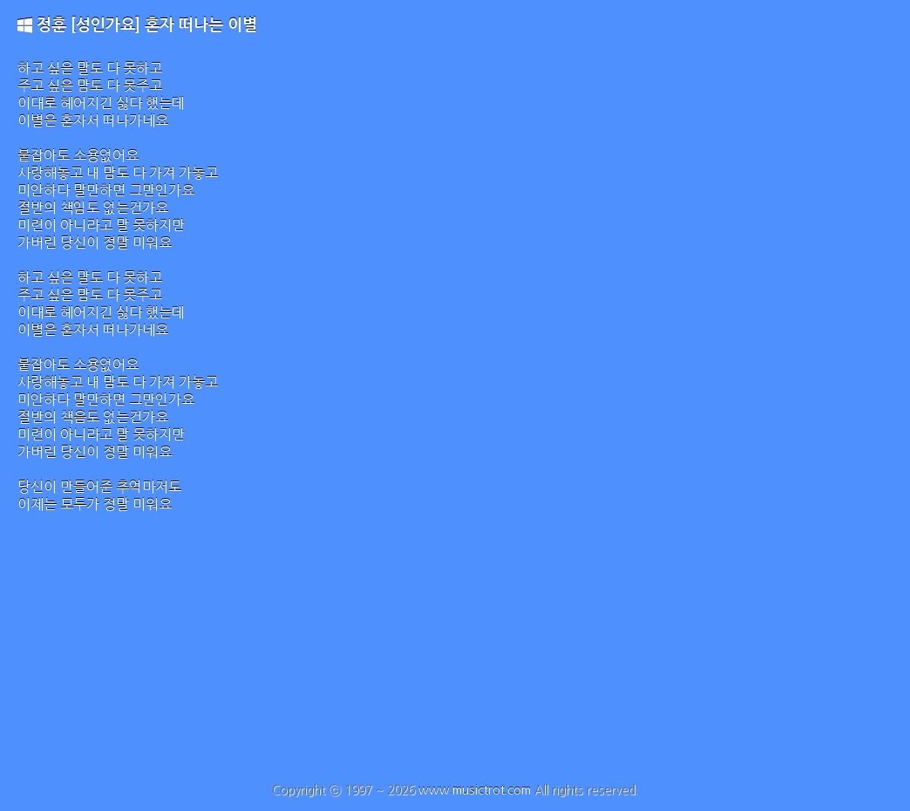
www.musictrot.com (474, 790)
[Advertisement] (455, 652)
